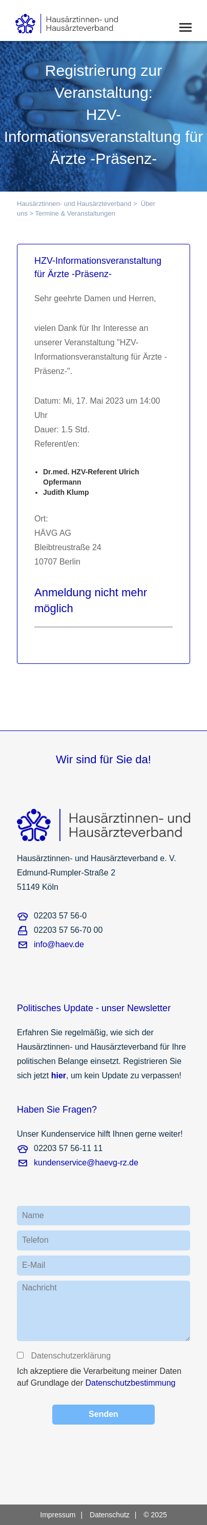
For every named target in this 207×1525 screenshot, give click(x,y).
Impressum (57, 1515)
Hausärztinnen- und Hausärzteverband (74, 203)
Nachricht (39, 1287)
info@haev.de (59, 944)
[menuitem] (64, 1515)
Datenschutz (110, 1515)
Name (33, 1215)
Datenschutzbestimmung (130, 1382)
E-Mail (33, 1265)
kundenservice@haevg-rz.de (86, 1162)
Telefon (35, 1240)
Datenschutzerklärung (70, 1355)
